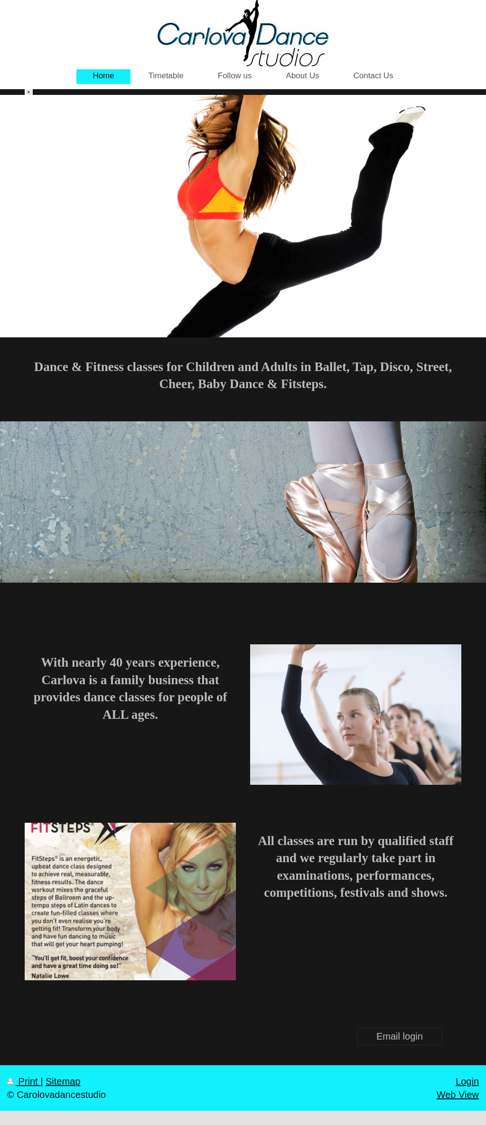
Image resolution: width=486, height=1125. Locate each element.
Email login (399, 1036)
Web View (458, 1094)
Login (467, 1081)
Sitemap (63, 1081)
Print (23, 1081)
